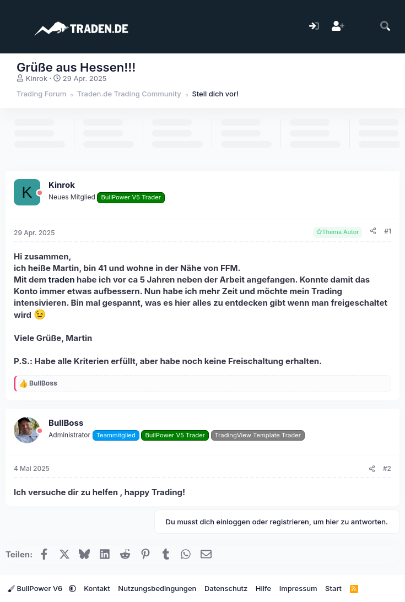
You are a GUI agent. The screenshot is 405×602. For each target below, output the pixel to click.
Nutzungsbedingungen (157, 588)
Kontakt (97, 588)
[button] (72, 588)
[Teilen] (373, 231)
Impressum (298, 588)
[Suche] (385, 27)
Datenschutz (225, 588)
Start (333, 588)
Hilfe (263, 588)
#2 (387, 468)
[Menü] (15, 26)
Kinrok (36, 78)
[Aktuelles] (362, 27)
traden (61, 279)
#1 (387, 231)
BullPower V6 (36, 588)
